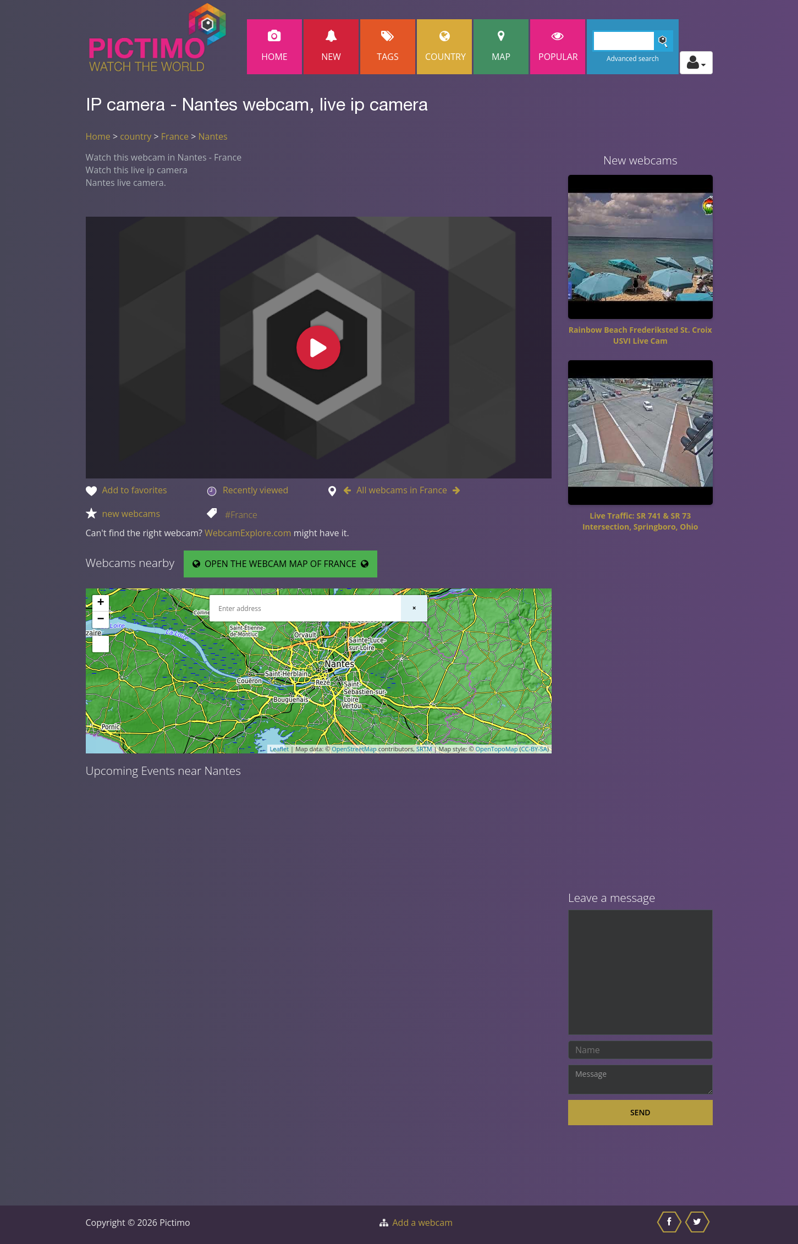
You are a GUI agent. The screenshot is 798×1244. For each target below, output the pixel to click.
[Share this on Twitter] (699, 1225)
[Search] (632, 41)
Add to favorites (134, 490)
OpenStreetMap (354, 749)
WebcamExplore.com (248, 533)
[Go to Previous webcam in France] (349, 490)
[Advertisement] (640, 715)
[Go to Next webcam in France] (453, 490)
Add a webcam (423, 1223)
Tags (387, 46)
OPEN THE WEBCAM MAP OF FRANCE (280, 564)
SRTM (424, 749)
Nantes (212, 136)
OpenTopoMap (496, 749)
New (331, 46)
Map (501, 46)
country (135, 136)
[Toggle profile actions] (696, 62)
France (175, 136)
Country (445, 46)
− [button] (100, 620)
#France (241, 515)
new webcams (131, 514)
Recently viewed (255, 490)
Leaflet (279, 749)
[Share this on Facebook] (671, 1225)
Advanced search (633, 58)
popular (558, 46)
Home (274, 46)
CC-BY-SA (534, 749)
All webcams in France (401, 490)
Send (640, 1112)
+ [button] (100, 603)
